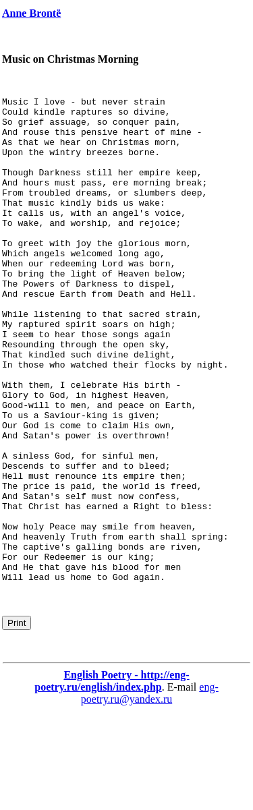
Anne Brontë (31, 13)
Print (16, 720)
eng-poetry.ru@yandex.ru (150, 790)
